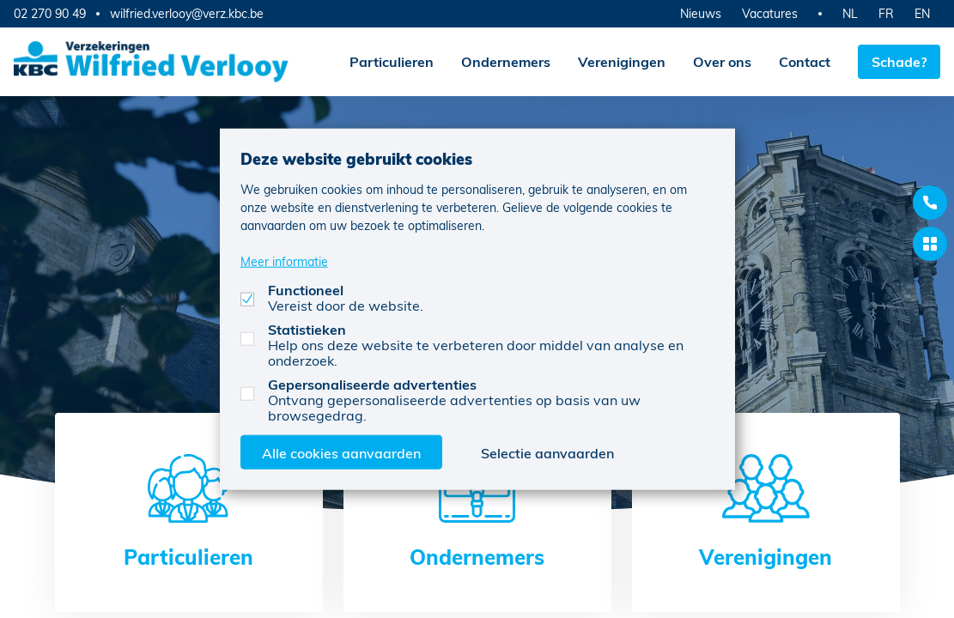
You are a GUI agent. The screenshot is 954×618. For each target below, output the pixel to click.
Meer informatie (284, 260)
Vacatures (770, 13)
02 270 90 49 (50, 13)
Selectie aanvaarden (547, 452)
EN (922, 13)
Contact (804, 61)
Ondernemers (505, 61)
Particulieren (391, 61)
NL (850, 13)
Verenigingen (621, 61)
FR (886, 13)
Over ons (722, 61)
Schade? (899, 61)
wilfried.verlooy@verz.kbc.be (187, 14)
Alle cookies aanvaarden (341, 452)
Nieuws (700, 13)
